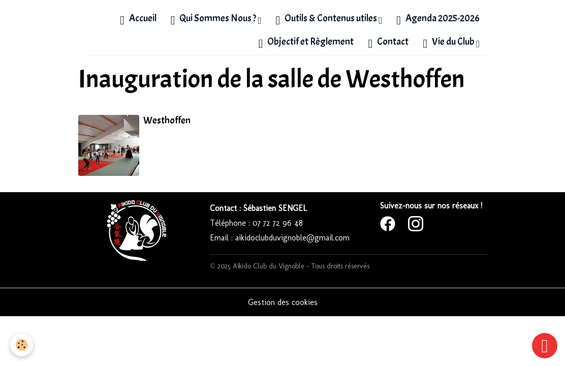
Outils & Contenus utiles (327, 19)
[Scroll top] (544, 345)
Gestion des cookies (283, 302)
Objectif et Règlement (306, 43)
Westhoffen (167, 120)
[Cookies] (21, 344)
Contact (388, 43)
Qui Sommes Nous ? (214, 19)
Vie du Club (449, 43)
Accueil (138, 19)
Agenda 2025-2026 (438, 19)
